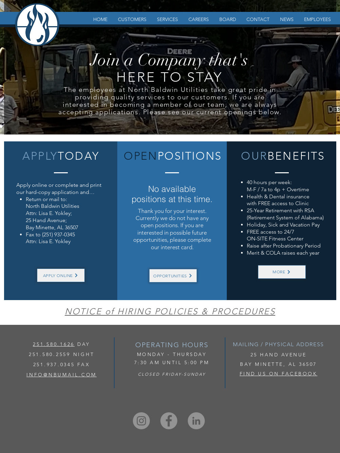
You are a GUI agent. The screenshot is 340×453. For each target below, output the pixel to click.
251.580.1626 (54, 344)
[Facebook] (168, 420)
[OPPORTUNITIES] (173, 275)
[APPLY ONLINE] (61, 275)
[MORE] (282, 272)
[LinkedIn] (196, 420)
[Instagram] (141, 420)
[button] (132, 19)
